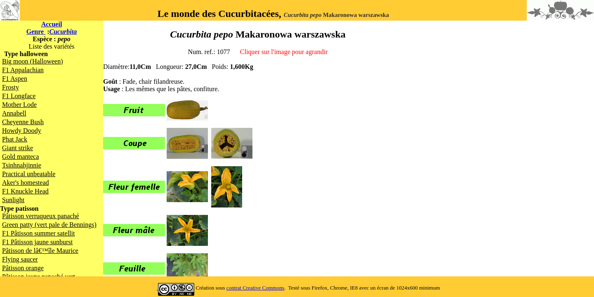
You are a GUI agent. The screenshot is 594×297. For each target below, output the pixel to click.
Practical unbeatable (28, 173)
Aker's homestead (25, 182)
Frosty (10, 87)
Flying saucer (20, 259)
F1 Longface (18, 95)
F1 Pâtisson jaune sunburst (37, 241)
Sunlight (13, 199)
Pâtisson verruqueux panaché (40, 215)
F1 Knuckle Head (25, 191)
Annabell (14, 113)
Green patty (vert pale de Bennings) (49, 224)
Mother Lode (19, 104)
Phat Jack (14, 139)
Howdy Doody (21, 130)
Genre (35, 31)
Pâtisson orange (23, 267)
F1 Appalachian (23, 69)
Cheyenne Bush (23, 121)
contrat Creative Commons (255, 288)
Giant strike (17, 147)
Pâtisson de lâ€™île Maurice (40, 250)
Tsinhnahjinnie (21, 165)
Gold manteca (20, 156)
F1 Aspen (14, 78)
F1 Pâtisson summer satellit (38, 233)
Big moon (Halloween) (32, 61)
